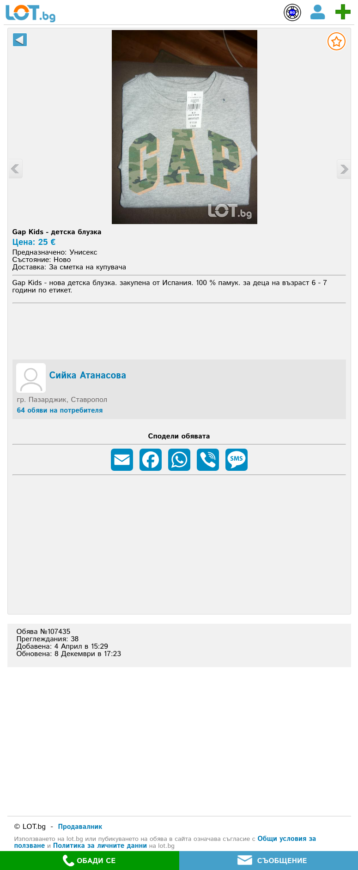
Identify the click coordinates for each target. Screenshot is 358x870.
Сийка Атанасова (88, 376)
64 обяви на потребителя (60, 410)
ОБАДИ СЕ (89, 860)
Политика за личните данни (100, 846)
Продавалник (80, 827)
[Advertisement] (179, 330)
